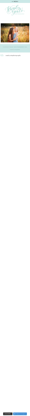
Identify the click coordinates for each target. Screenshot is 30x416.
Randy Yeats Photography (17, 47)
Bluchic (17, 49)
